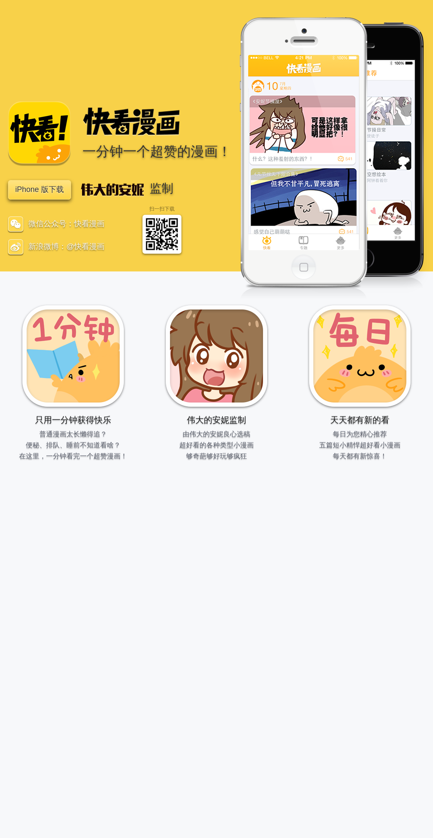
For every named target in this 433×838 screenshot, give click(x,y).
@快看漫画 (85, 246)
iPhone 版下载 (39, 189)
